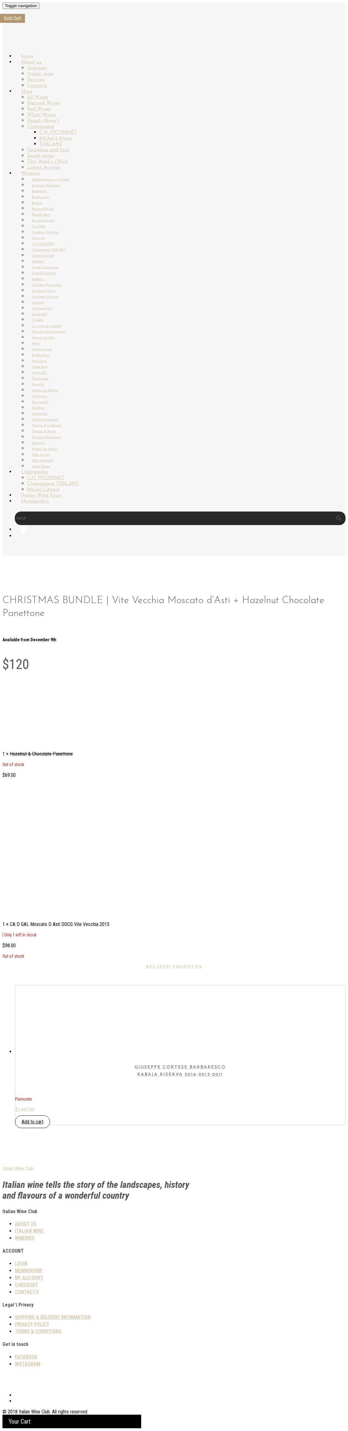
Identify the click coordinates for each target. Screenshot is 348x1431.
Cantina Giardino (45, 232)
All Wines (37, 97)
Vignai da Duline (45, 449)
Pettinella (39, 373)
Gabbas (38, 279)
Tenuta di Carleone (46, 425)
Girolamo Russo (43, 291)
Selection (37, 68)
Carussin (38, 238)
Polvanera (39, 396)
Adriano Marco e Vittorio (51, 179)
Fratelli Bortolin (44, 273)
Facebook (26, 1357)
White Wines (41, 114)
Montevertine (42, 349)
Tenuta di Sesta (44, 431)
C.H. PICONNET (58, 132)
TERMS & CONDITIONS (38, 1331)
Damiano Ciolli (43, 256)
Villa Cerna (40, 455)
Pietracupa (40, 379)
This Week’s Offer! (47, 161)
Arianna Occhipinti (46, 185)
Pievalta (38, 384)
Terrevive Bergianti (46, 437)
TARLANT (51, 144)
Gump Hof (39, 314)
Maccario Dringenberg (49, 332)
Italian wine (40, 73)
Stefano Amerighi (45, 420)
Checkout (26, 1285)
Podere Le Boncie (45, 390)
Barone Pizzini (43, 209)
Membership (35, 501)
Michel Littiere (55, 138)
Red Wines (39, 109)
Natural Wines (43, 103)
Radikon (38, 408)
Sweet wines (40, 155)
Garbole (38, 261)
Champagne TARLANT (49, 250)
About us (31, 62)
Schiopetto (39, 414)
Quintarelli (40, 402)
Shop (26, 91)
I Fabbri (37, 320)
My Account (29, 1278)
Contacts (27, 1292)
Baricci (37, 203)
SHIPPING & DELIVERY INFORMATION (53, 1317)
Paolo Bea (39, 367)
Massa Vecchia (43, 338)
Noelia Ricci (41, 355)
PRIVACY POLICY (32, 1324)
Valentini (38, 443)
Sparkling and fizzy (48, 150)
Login (21, 1263)
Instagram (27, 1364)
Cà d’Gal (38, 226)
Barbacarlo (40, 197)
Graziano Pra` (42, 308)
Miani (36, 343)
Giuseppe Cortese (45, 297)
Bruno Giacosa (43, 220)
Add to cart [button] (32, 1122)
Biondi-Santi (41, 215)
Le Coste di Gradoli (47, 326)
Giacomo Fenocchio (46, 285)
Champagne (40, 126)
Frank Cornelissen (45, 267)
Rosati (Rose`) (43, 120)
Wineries (30, 173)
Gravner (38, 302)
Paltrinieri (39, 361)
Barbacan (39, 191)
